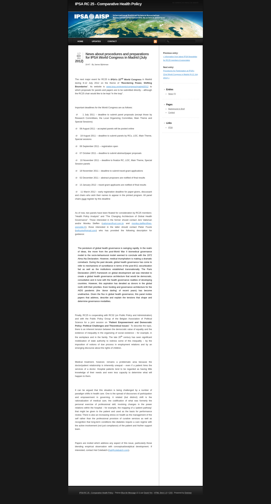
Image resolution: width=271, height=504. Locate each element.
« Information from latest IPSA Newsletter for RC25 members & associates (180, 58)
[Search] (180, 41)
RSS (155, 41)
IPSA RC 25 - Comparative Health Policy (108, 4)
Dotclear (188, 493)
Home (80, 41)
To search (194, 3)
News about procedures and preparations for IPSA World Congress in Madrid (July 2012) (112, 57)
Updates (96, 41)
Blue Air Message (128, 493)
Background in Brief (176, 109)
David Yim (148, 493)
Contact (112, 41)
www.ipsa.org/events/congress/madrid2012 (127, 86)
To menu (185, 3)
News (170, 94)
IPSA (170, 127)
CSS (170, 493)
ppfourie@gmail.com (86, 230)
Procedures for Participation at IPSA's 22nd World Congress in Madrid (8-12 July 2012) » (180, 74)
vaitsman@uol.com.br (113, 223)
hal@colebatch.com (118, 450)
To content (176, 3)
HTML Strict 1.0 (160, 493)
